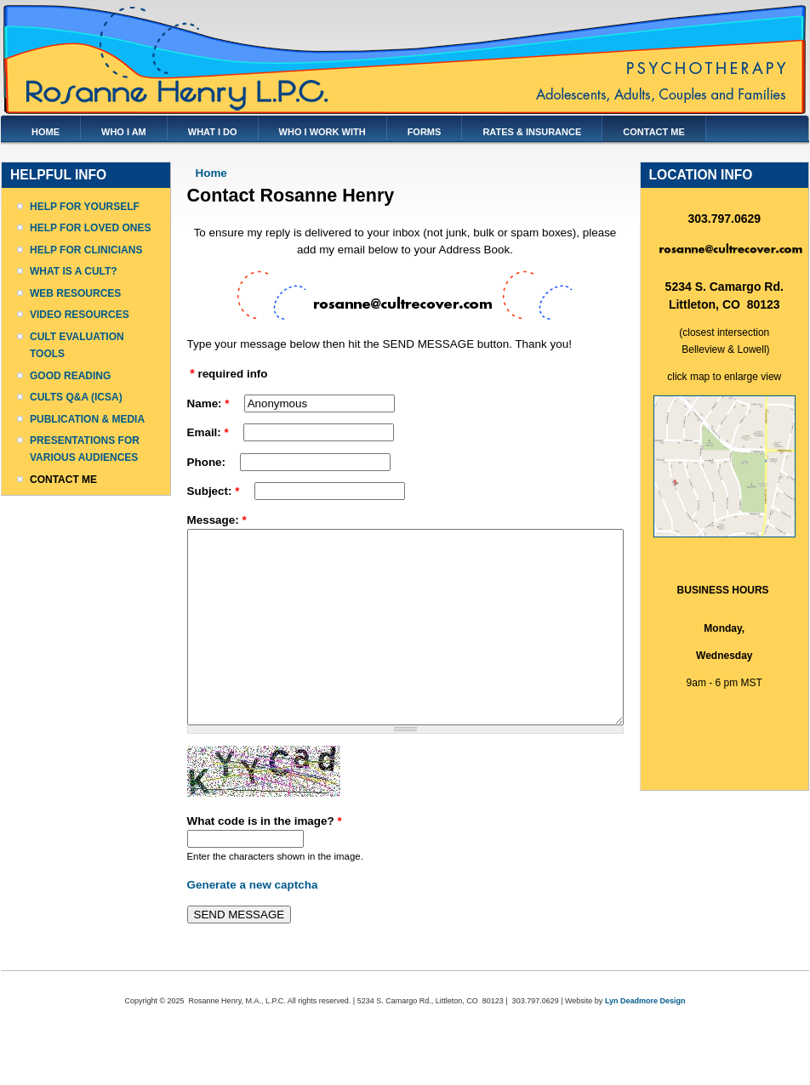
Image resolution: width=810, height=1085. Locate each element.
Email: (208, 432)
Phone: (208, 462)
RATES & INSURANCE (531, 132)
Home (211, 173)
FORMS (425, 132)
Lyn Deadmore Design (645, 1039)
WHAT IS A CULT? (73, 271)
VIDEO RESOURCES (79, 315)
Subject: (213, 491)
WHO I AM (123, 132)
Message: (217, 520)
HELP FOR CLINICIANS (86, 250)
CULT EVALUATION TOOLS (77, 345)
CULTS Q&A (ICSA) (76, 397)
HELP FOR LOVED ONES (90, 228)
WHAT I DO (212, 132)
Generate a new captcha (252, 923)
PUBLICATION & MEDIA (87, 419)
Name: (208, 403)
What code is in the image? (264, 859)
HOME (45, 132)
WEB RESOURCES (75, 293)
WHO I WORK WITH (322, 132)
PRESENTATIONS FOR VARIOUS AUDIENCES (85, 449)
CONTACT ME (654, 132)
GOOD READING (70, 376)
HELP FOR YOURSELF (85, 207)
